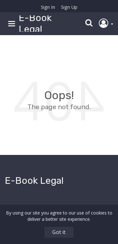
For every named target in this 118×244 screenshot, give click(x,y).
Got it (58, 232)
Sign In (48, 7)
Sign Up (69, 7)
